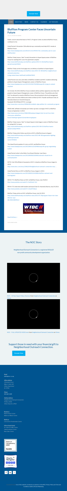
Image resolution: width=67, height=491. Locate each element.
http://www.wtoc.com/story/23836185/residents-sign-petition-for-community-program (33, 104)
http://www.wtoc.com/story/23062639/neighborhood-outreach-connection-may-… (32, 166)
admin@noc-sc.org (9, 376)
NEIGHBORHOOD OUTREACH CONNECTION (33, 6)
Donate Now (33, 14)
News (15, 222)
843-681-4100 (8, 394)
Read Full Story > (12, 217)
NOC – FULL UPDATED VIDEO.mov (18, 332)
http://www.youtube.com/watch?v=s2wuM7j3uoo (22, 189)
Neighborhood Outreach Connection (44, 296)
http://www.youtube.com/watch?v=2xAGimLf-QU (22, 182)
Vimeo (9, 298)
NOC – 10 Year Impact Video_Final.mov (18, 296)
